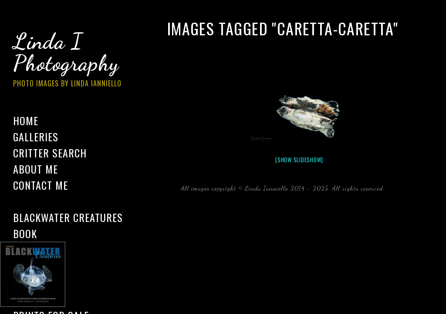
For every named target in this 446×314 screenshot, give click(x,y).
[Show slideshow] (299, 159)
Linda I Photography (74, 60)
